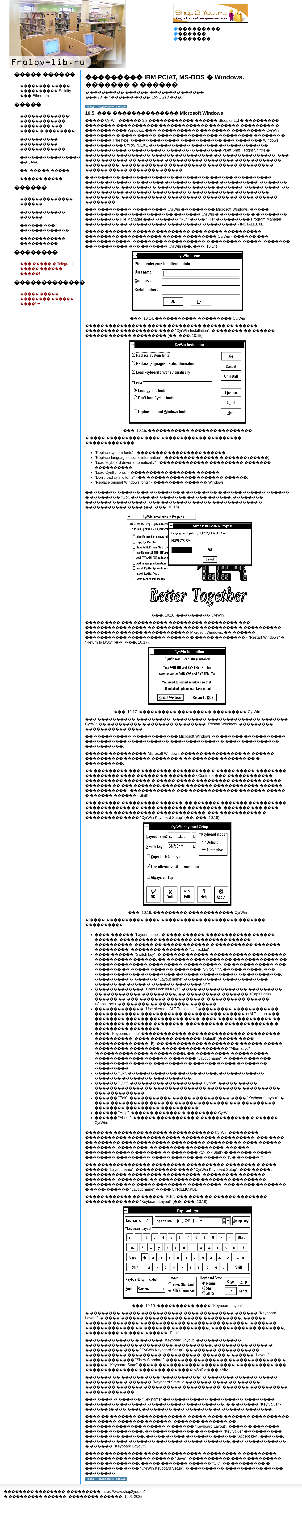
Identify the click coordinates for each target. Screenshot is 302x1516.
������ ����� (41, 179)
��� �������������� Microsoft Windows (160, 113)
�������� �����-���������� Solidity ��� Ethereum (45, 91)
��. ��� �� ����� (45, 170)
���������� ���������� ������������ (42, 144)
